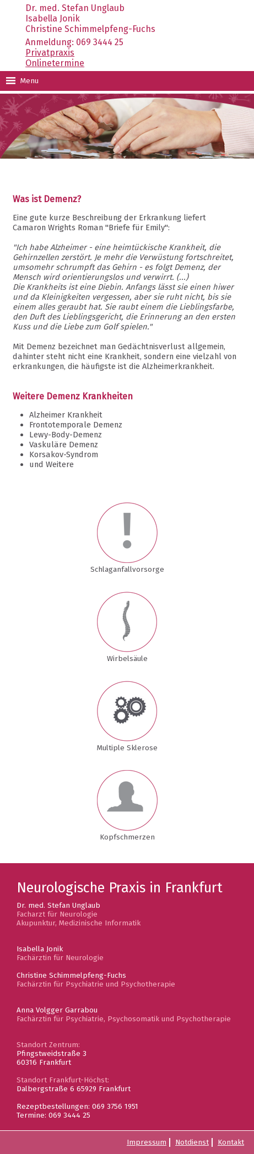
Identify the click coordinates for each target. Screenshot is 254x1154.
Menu (22, 81)
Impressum (146, 1142)
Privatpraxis (49, 52)
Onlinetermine (54, 63)
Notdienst (192, 1142)
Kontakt (231, 1142)
